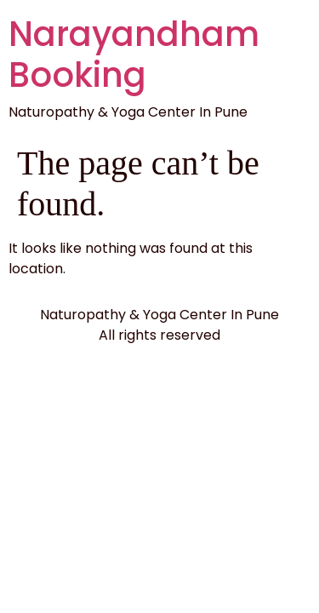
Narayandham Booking (134, 54)
